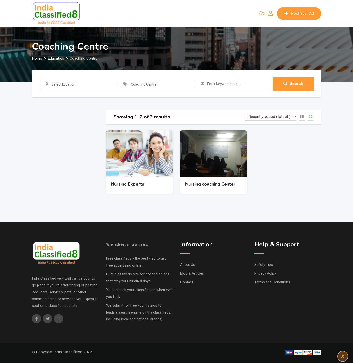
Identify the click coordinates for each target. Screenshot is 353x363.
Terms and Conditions (272, 282)
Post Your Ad (299, 13)
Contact (186, 282)
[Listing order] (271, 117)
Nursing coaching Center (210, 184)
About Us (187, 264)
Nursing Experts (127, 184)
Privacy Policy (265, 273)
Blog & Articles (192, 273)
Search (293, 84)
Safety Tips (263, 264)
